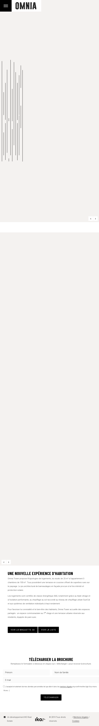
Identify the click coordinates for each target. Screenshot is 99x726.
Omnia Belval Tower (26, 6)
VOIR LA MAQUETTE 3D (23, 630)
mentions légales (66, 687)
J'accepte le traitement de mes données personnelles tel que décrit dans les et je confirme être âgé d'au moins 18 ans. (50, 688)
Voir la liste (48, 630)
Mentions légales (80, 717)
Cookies (75, 721)
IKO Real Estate (40, 719)
